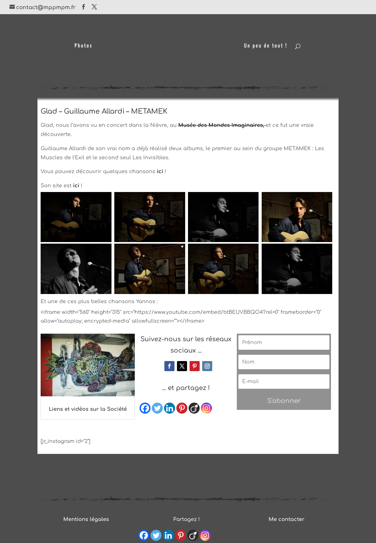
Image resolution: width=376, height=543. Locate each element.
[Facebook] (145, 408)
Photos (84, 46)
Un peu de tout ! (266, 46)
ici (160, 171)
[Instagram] (206, 408)
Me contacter (287, 519)
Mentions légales (86, 519)
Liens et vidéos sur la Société (88, 409)
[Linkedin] (169, 408)
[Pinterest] (181, 408)
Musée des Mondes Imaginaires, (222, 125)
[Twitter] (157, 408)
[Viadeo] (194, 408)
